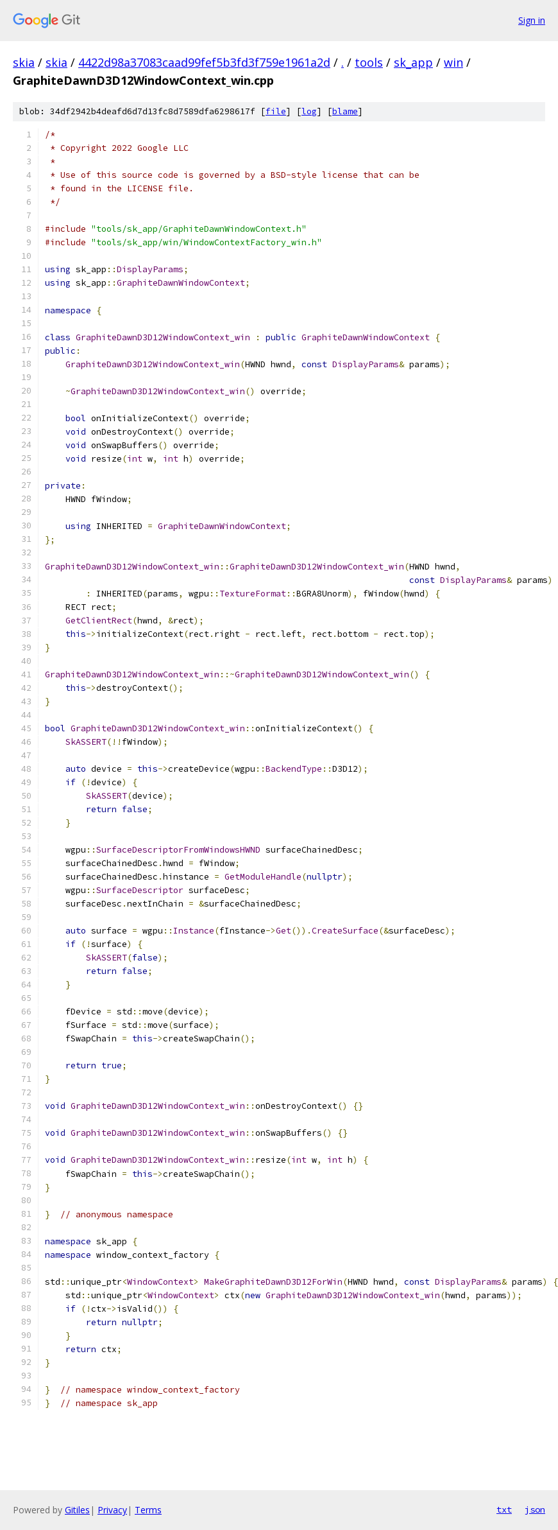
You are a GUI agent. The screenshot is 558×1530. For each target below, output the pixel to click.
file (276, 111)
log (309, 111)
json (535, 1509)
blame (345, 111)
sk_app (413, 62)
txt (504, 1509)
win (453, 62)
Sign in (531, 20)
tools (369, 62)
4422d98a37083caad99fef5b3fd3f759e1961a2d (204, 62)
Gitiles (77, 1510)
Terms (148, 1510)
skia (24, 62)
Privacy (112, 1510)
